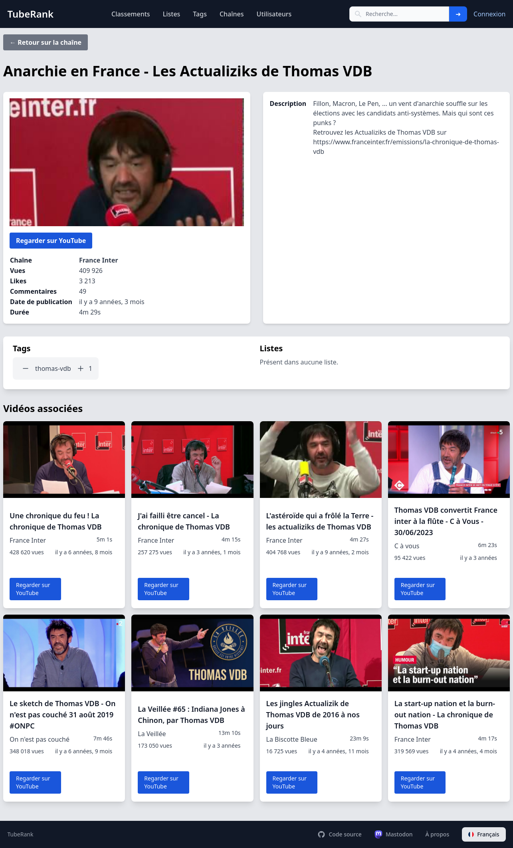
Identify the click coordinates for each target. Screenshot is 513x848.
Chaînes (232, 14)
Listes (171, 14)
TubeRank (21, 834)
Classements (130, 14)
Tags (200, 14)
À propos (437, 834)
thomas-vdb (53, 368)
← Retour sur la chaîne (45, 42)
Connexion (489, 14)
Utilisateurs (274, 14)
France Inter (98, 260)
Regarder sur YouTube (51, 240)
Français (483, 834)
